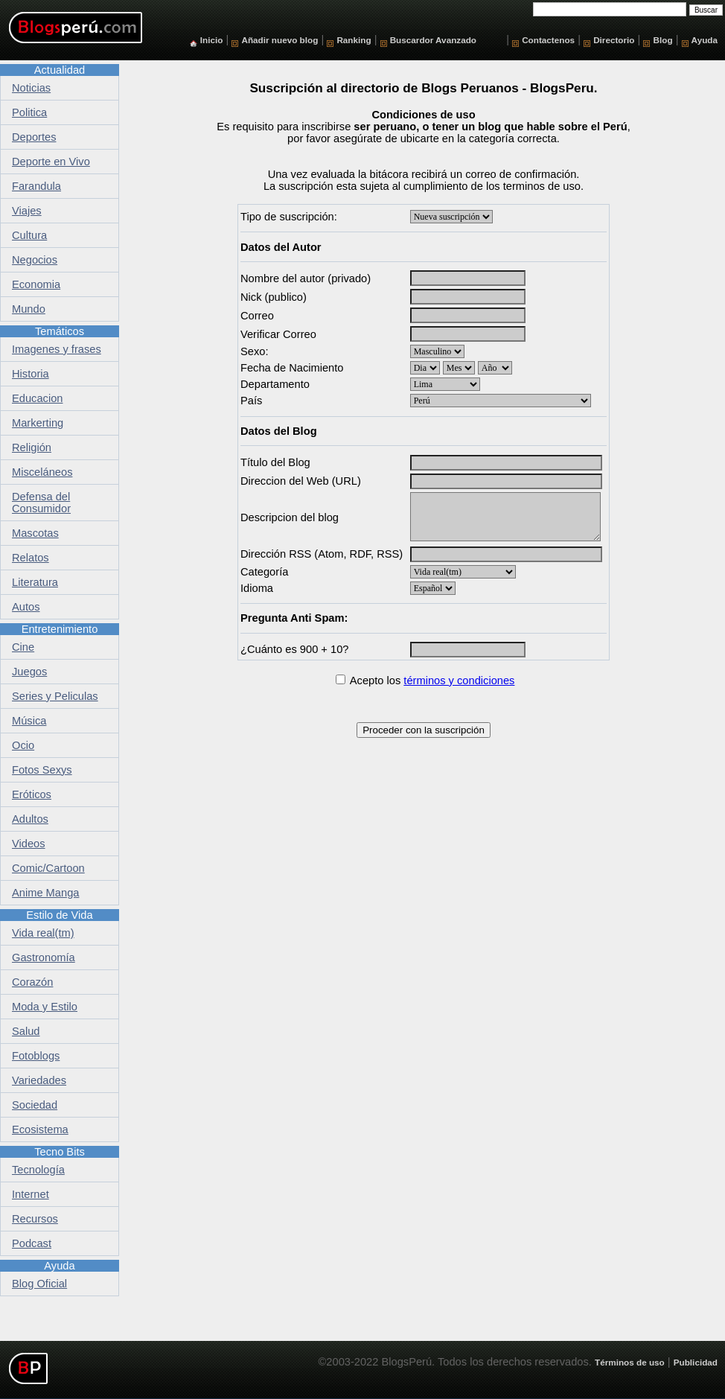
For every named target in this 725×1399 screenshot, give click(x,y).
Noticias (31, 88)
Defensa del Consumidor (41, 502)
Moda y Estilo (44, 1007)
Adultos (30, 819)
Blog (663, 40)
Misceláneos (42, 472)
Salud (26, 1031)
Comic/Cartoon (48, 868)
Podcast (31, 1243)
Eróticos (31, 794)
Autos (25, 607)
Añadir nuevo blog (279, 40)
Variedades (39, 1080)
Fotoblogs (36, 1056)
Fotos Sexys (42, 770)
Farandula (36, 186)
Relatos (30, 558)
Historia (30, 374)
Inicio (211, 40)
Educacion (37, 398)
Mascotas (35, 533)
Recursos (35, 1219)
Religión (31, 447)
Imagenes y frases (56, 349)
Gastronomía (43, 957)
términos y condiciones (458, 680)
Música (29, 721)
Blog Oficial (39, 1284)
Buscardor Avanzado (433, 40)
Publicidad (696, 1362)
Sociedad (34, 1105)
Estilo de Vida (59, 915)
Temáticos (59, 331)
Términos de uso (630, 1362)
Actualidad (59, 70)
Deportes (34, 137)
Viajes (27, 211)
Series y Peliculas (55, 696)
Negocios (34, 260)
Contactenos (548, 40)
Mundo (28, 309)
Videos (28, 844)
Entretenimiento (60, 629)
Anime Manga (45, 893)
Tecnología (38, 1170)
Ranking (353, 40)
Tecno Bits (59, 1152)
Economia (36, 284)
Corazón (32, 982)
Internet (30, 1194)
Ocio (23, 745)
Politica (29, 112)
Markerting (37, 423)
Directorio (613, 40)
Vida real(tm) (43, 933)
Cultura (29, 235)
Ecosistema (40, 1129)
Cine (23, 647)
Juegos (29, 672)
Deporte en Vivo (51, 162)
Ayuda (705, 40)
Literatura (35, 582)
